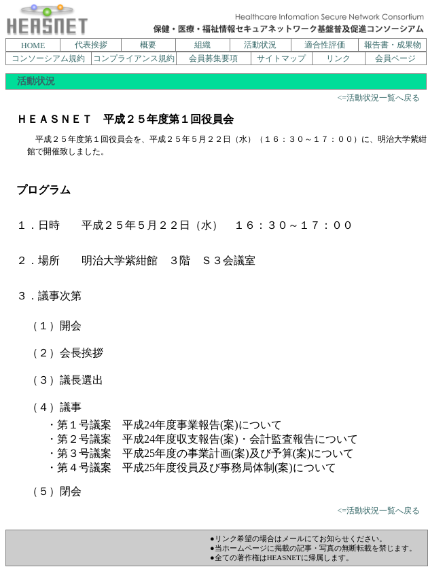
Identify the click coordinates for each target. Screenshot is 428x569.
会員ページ (395, 58)
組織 (202, 45)
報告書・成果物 (392, 45)
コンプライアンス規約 (134, 58)
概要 (148, 45)
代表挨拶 (91, 45)
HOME (33, 45)
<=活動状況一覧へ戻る (378, 98)
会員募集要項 (213, 58)
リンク (338, 58)
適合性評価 (324, 45)
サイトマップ (281, 58)
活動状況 (260, 45)
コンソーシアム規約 (48, 58)
